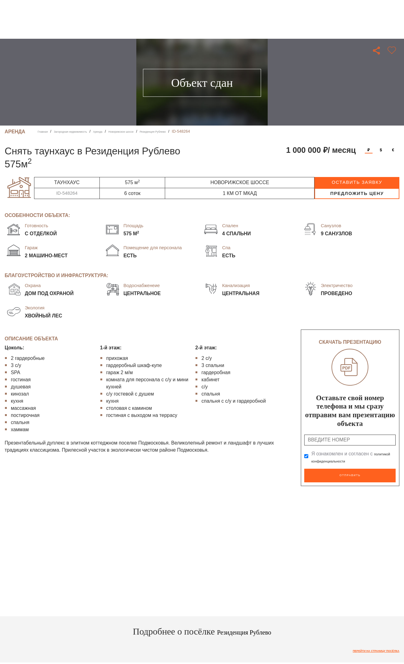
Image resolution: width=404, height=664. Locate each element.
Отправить (350, 474)
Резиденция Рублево (194, 131)
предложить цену (357, 193)
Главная (44, 131)
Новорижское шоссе (150, 131)
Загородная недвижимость (83, 131)
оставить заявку (357, 182)
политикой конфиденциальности (348, 460)
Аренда (119, 131)
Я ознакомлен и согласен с (348, 457)
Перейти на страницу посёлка (365, 648)
